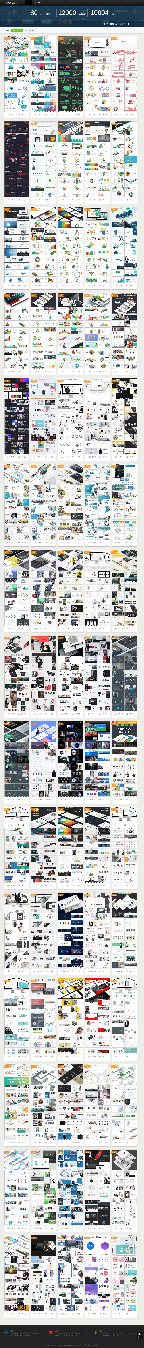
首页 (28, 2)
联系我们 (96, 1345)
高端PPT (38, 2)
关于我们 (87, 1345)
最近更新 (31, 30)
